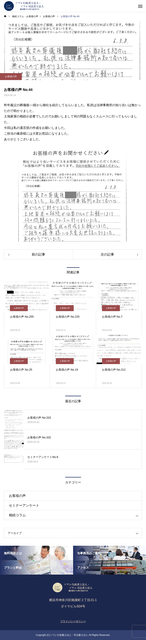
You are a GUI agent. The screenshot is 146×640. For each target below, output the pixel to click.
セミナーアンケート (24, 505)
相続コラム (17, 515)
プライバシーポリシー (73, 621)
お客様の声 (11, 76)
